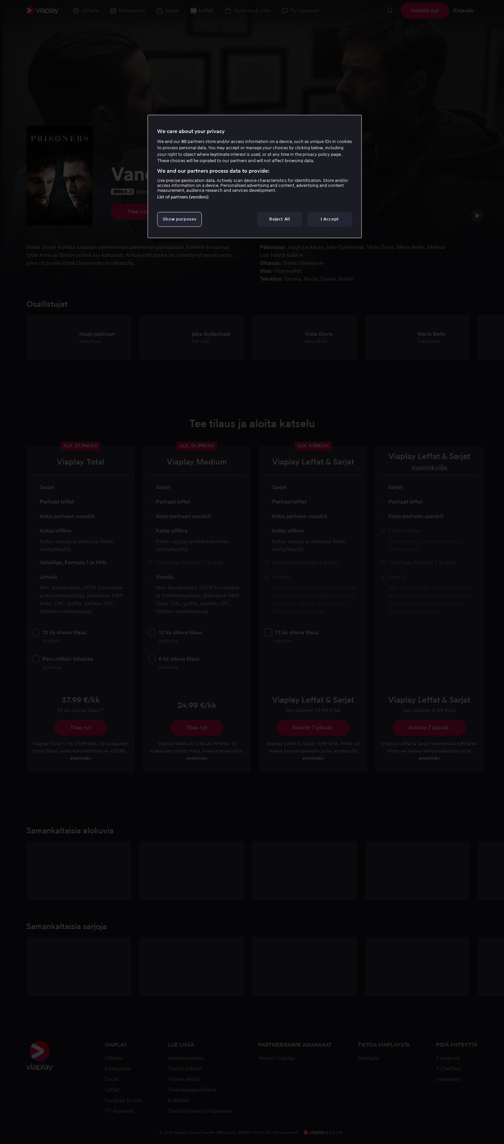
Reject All (279, 219)
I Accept (330, 219)
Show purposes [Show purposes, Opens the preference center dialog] (179, 219)
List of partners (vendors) (183, 196)
